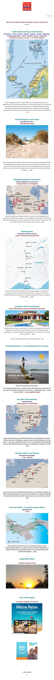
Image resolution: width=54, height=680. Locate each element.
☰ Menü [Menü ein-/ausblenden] (49, 15)
